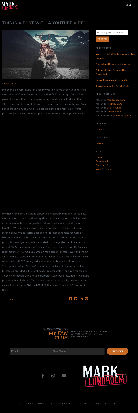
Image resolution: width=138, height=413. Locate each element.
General (99, 143)
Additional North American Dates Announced (112, 72)
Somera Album (114, 107)
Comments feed (103, 165)
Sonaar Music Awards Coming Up (112, 80)
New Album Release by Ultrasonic (113, 64)
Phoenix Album (114, 103)
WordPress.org (103, 169)
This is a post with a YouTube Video (113, 86)
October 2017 (103, 129)
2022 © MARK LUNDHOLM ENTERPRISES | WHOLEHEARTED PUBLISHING (69, 403)
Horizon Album (114, 111)
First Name (57, 345)
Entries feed (102, 161)
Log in (99, 157)
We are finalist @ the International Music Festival (115, 56)
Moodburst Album (116, 99)
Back (10, 299)
